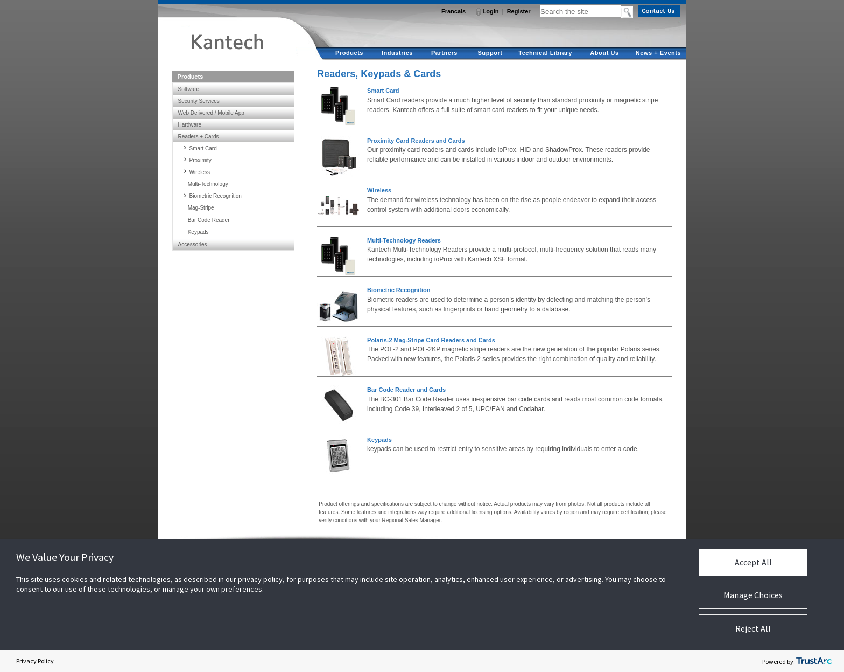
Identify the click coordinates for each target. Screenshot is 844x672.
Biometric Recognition (398, 290)
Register (519, 11)
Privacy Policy (35, 661)
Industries (397, 53)
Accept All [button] (753, 562)
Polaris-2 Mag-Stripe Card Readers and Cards (431, 340)
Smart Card (383, 90)
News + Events (658, 53)
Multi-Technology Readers (404, 240)
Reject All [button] (753, 628)
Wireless (379, 190)
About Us (604, 53)
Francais (453, 11)
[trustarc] (814, 661)
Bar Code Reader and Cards (406, 389)
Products (349, 53)
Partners (444, 53)
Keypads (379, 440)
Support (489, 53)
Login (491, 11)
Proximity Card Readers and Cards (416, 140)
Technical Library (545, 53)
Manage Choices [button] (753, 595)
